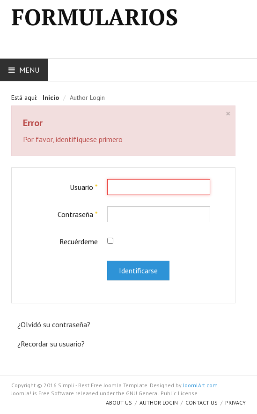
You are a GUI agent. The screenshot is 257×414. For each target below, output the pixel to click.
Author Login (159, 402)
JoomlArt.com (200, 385)
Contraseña (78, 214)
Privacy (235, 402)
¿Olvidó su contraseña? (53, 324)
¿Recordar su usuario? (51, 343)
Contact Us (201, 402)
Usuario (84, 187)
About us (119, 402)
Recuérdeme (78, 241)
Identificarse (138, 270)
